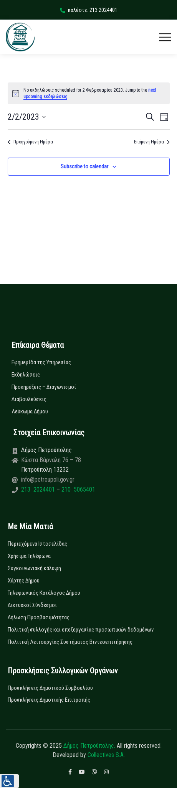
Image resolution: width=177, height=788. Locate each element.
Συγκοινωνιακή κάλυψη (34, 568)
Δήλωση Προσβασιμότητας (38, 617)
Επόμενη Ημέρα (152, 142)
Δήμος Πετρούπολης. (89, 745)
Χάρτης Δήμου (24, 580)
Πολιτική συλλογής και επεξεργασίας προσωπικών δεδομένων (81, 629)
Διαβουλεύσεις (29, 399)
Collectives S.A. (106, 754)
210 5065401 (77, 489)
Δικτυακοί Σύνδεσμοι (32, 605)
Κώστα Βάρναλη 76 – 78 (51, 460)
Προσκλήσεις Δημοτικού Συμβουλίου (50, 687)
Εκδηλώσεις (26, 374)
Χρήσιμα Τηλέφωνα (29, 556)
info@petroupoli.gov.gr (47, 479)
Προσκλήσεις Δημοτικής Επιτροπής (49, 699)
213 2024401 (38, 489)
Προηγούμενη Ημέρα (30, 142)
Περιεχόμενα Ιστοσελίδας (37, 543)
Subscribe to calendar (84, 166)
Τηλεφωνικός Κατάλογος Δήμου (44, 592)
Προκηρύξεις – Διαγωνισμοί (44, 386)
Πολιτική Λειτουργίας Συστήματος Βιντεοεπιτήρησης (70, 641)
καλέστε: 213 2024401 (88, 10)
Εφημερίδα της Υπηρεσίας (41, 362)
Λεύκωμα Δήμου (30, 411)
